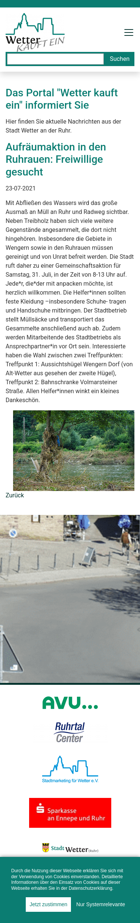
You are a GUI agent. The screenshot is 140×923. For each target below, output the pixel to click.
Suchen (120, 58)
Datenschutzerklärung (90, 888)
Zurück (15, 495)
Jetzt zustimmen (48, 904)
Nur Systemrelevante (100, 904)
